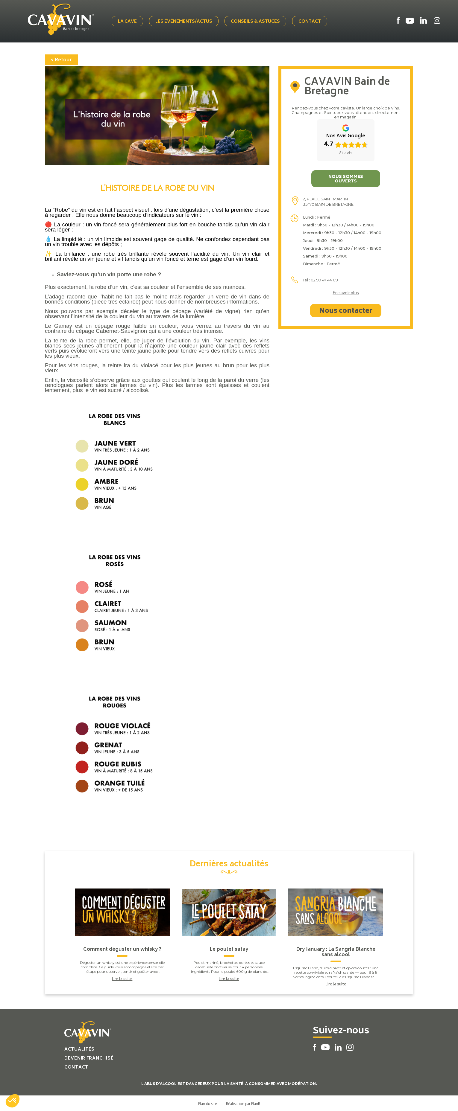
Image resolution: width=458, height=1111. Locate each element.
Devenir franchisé (88, 1058)
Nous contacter (345, 310)
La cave (128, 21)
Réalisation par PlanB (243, 1103)
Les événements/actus (184, 21)
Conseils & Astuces (255, 21)
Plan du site (207, 1103)
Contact (310, 21)
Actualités (79, 1049)
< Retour (61, 59)
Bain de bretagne (77, 29)
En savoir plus (346, 293)
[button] (12, 1101)
